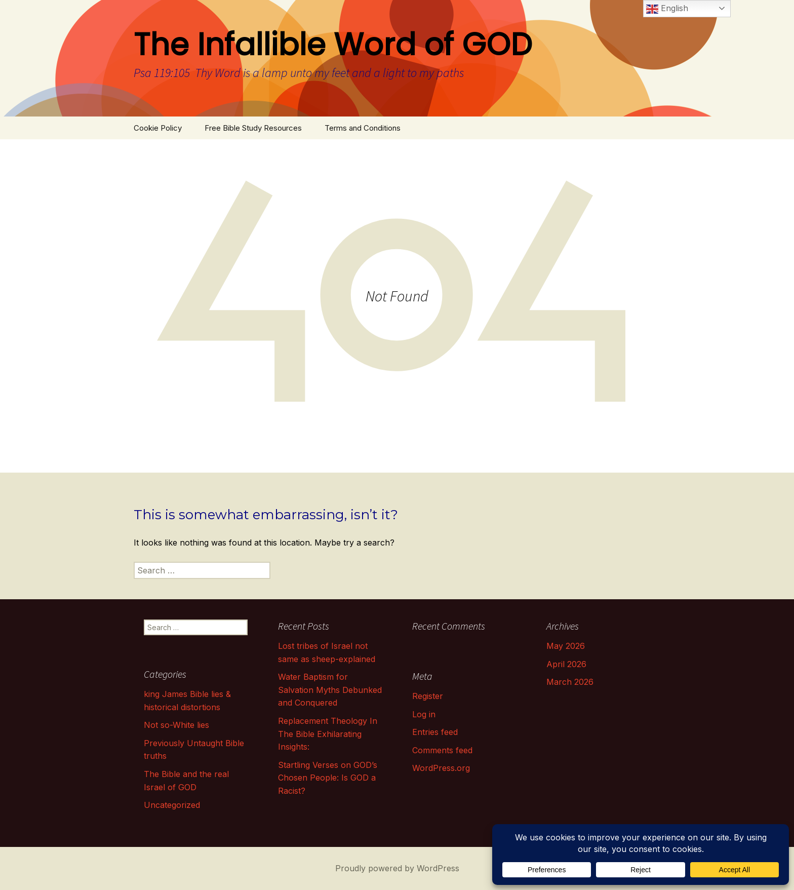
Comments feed (442, 750)
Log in (423, 714)
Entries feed (435, 732)
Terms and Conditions (363, 128)
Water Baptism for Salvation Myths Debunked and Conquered (330, 690)
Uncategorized (172, 805)
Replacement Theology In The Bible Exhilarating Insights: (327, 734)
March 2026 (569, 682)
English (667, 9)
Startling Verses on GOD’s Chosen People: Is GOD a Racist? (327, 778)
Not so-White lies (176, 725)
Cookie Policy (158, 128)
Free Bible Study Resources (253, 128)
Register (427, 696)
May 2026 (565, 646)
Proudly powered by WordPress (397, 868)
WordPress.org (441, 768)
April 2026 (566, 664)
